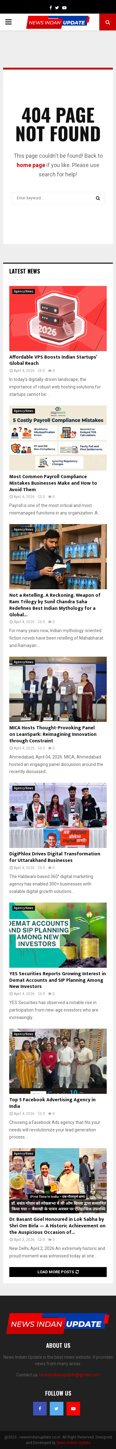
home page (31, 165)
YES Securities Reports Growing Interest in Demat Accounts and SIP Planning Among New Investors (57, 980)
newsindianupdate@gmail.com (69, 1374)
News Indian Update (74, 1443)
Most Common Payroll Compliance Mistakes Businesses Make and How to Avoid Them (53, 483)
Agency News (23, 291)
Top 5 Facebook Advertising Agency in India (52, 1103)
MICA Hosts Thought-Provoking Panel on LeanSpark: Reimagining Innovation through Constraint (53, 734)
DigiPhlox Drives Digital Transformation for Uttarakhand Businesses (54, 857)
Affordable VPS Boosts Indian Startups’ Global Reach (53, 360)
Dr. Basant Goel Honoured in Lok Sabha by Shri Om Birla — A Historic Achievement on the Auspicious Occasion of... (57, 1226)
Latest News (24, 271)
